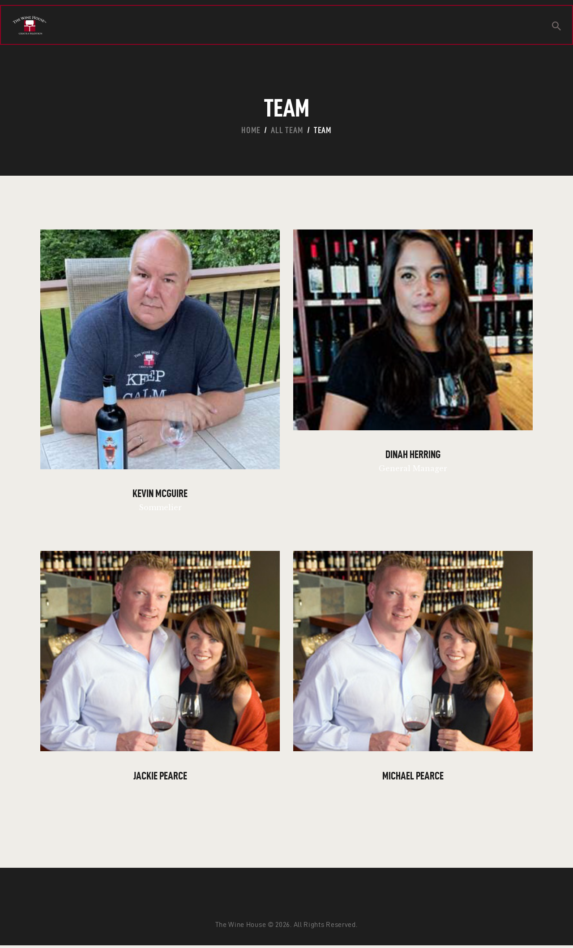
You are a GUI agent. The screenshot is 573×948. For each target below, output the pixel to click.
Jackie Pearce (160, 778)
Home (251, 130)
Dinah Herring (412, 455)
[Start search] (556, 27)
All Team (287, 130)
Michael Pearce (413, 778)
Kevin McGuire (160, 495)
